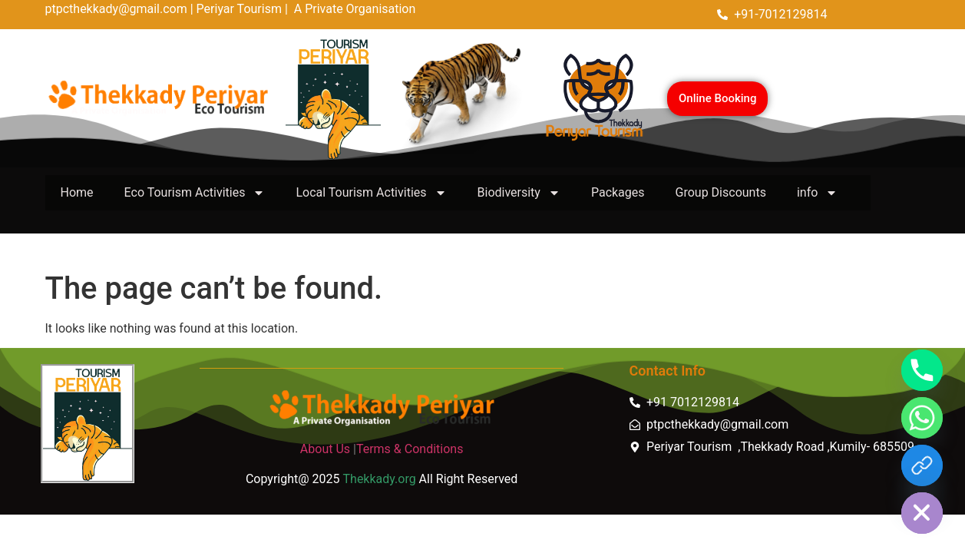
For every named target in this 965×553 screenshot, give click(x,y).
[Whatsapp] (922, 418)
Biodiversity (519, 193)
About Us (325, 449)
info (817, 193)
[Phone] (922, 370)
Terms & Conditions (410, 449)
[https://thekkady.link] (922, 465)
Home (77, 192)
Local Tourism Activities (371, 193)
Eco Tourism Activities (195, 193)
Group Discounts (721, 192)
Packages (618, 192)
